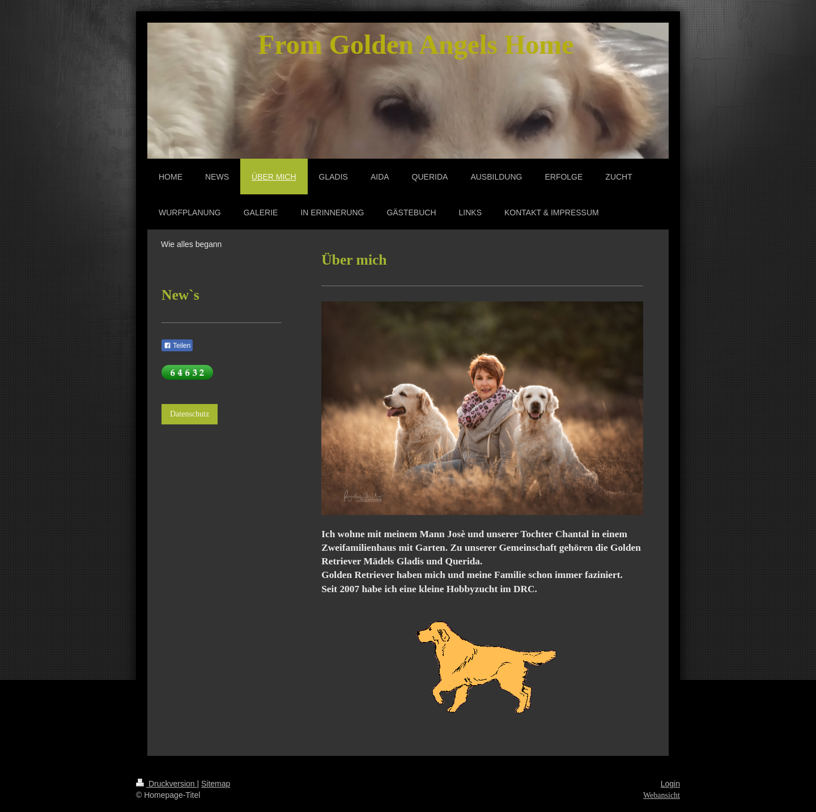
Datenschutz (189, 414)
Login (670, 783)
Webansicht (661, 795)
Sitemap (215, 783)
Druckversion (166, 783)
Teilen (177, 346)
